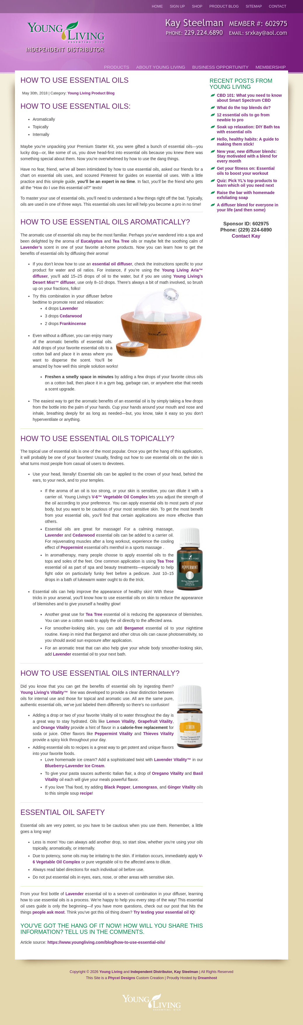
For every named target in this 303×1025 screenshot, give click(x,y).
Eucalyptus (92, 241)
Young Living (111, 972)
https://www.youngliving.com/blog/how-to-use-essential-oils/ (106, 942)
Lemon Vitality (121, 721)
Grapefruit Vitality (155, 721)
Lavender (69, 308)
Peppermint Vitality (114, 733)
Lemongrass (144, 787)
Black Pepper (117, 787)
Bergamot (133, 628)
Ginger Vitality (181, 787)
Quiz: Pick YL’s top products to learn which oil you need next (247, 183)
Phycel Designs (121, 978)
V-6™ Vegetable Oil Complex (119, 497)
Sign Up (177, 6)
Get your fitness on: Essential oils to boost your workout (246, 171)
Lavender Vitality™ (172, 759)
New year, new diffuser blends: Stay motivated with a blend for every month (247, 156)
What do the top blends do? (244, 107)
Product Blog (224, 6)
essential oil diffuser (112, 264)
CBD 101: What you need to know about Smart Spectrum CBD (249, 98)
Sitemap (254, 6)
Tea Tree (121, 241)
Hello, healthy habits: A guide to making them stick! (248, 141)
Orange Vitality (55, 727)
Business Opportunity (220, 67)
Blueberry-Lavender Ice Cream (74, 765)
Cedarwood (71, 316)
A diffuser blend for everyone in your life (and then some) (247, 207)
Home (157, 6)
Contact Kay (246, 236)
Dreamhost (207, 978)
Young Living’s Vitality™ (44, 692)
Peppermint (71, 547)
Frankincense (73, 323)
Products (116, 67)
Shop (197, 6)
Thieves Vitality (158, 733)
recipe (86, 793)
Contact (277, 6)
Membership (271, 67)
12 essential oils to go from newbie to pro (243, 117)
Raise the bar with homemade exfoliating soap (246, 195)
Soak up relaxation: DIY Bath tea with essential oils (248, 129)
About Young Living (160, 67)
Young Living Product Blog (90, 93)
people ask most (48, 912)
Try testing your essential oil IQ (163, 912)
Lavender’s (31, 247)
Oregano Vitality (168, 773)
